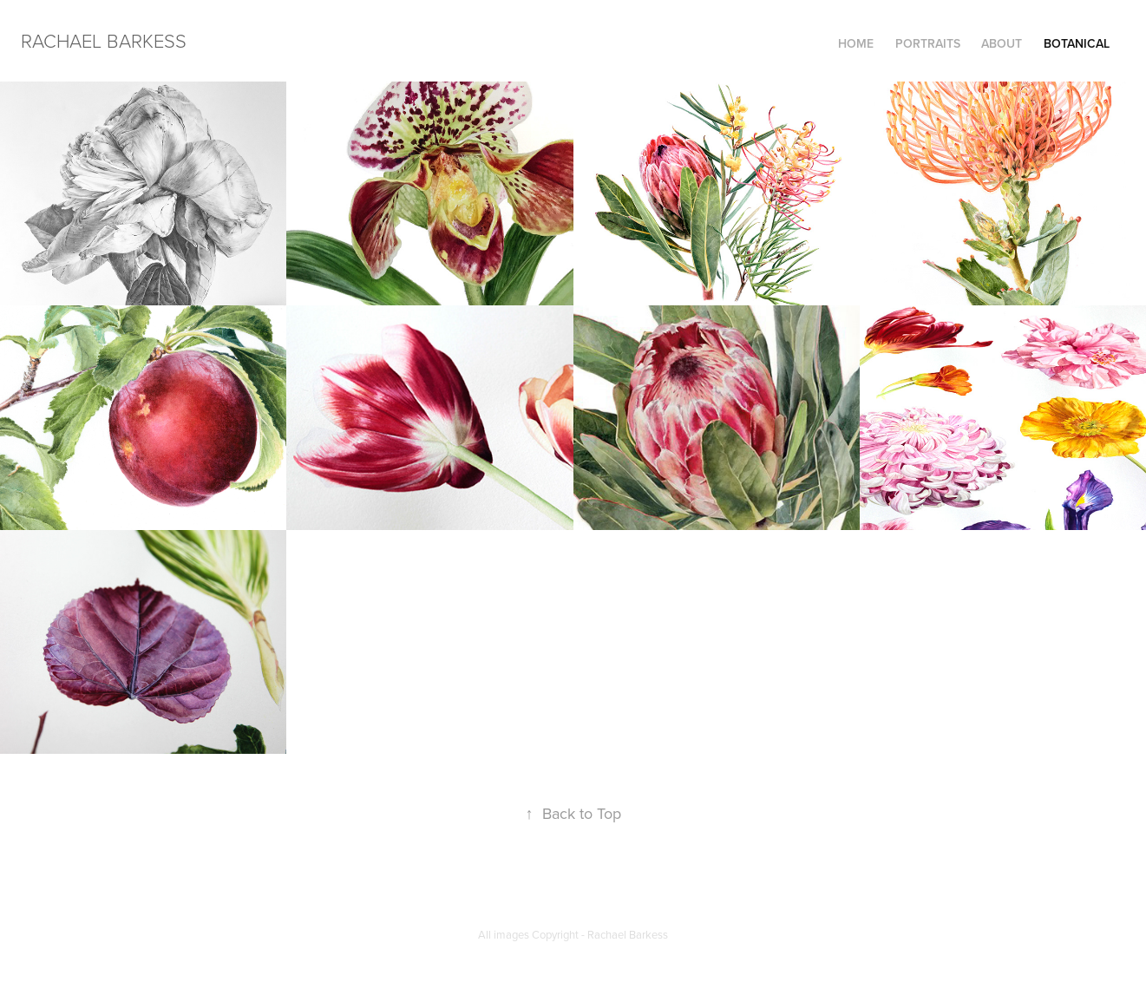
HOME (856, 43)
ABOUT (1001, 43)
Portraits (927, 43)
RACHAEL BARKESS (104, 40)
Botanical (1077, 43)
